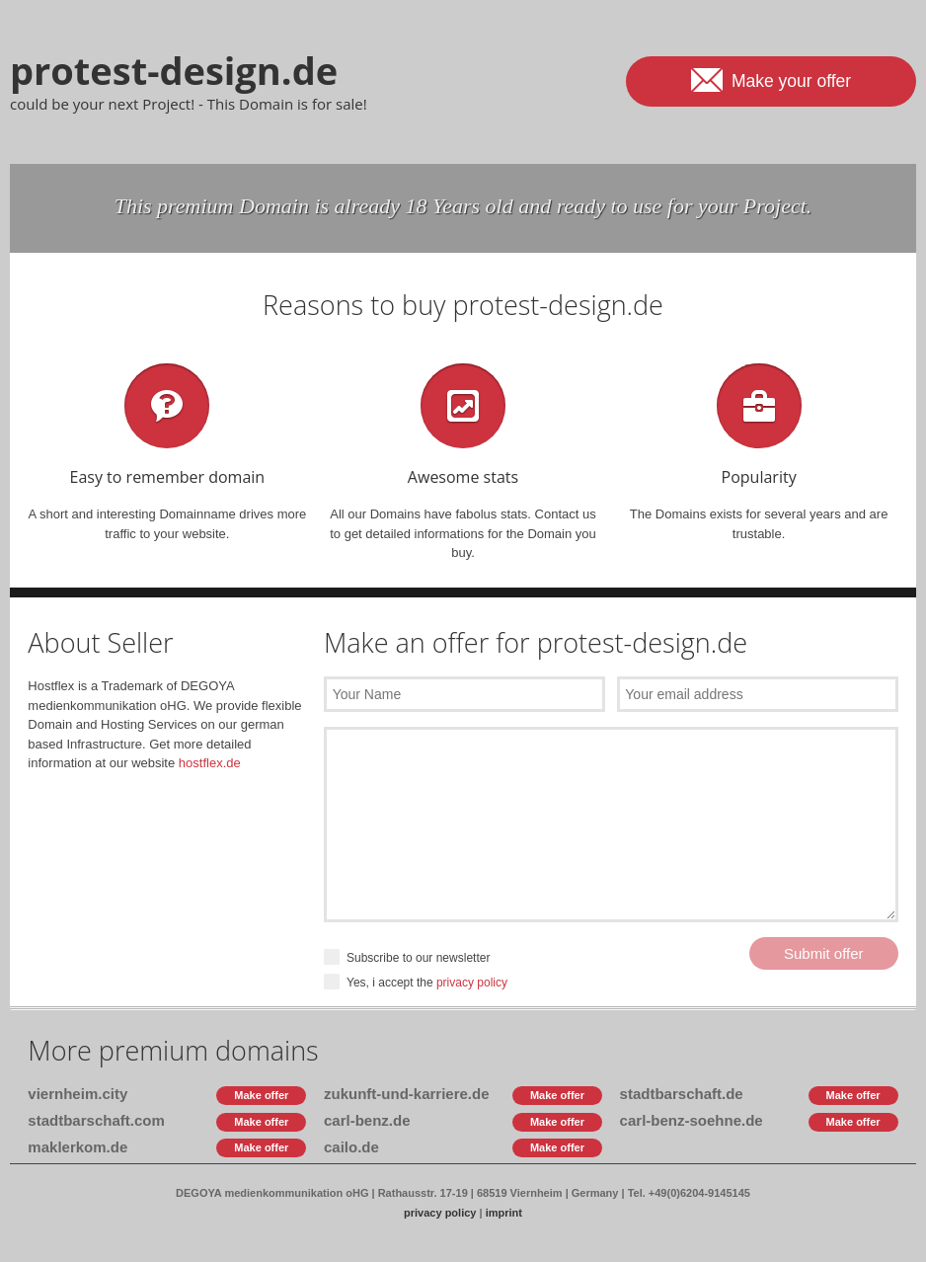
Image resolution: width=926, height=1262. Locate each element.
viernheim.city (77, 1093)
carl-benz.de (367, 1120)
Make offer (261, 1095)
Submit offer (824, 953)
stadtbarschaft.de (681, 1093)
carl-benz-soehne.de (691, 1120)
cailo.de (351, 1147)
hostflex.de (210, 762)
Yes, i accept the (415, 983)
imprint (504, 1213)
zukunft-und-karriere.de (407, 1093)
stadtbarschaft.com (96, 1120)
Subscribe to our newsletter (407, 958)
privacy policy (471, 982)
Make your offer (771, 79)
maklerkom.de (77, 1147)
